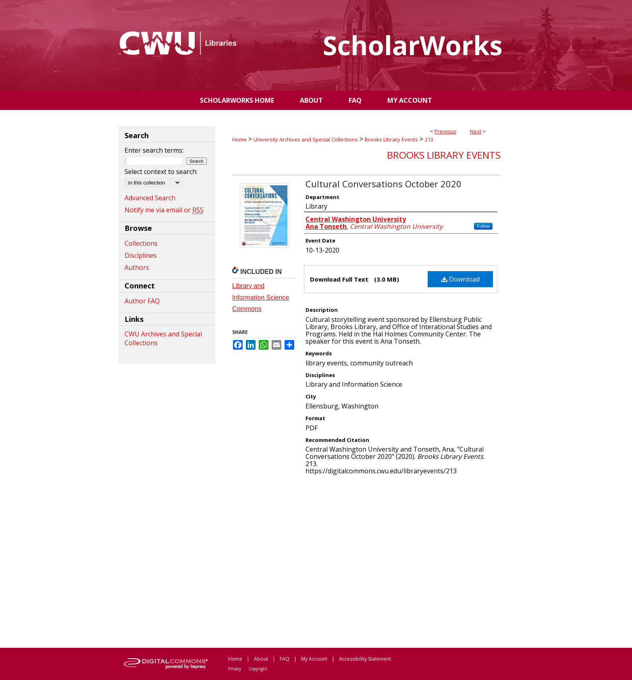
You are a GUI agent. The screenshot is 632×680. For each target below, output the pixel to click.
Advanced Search (150, 197)
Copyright (258, 669)
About (261, 658)
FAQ (284, 658)
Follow (483, 226)
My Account (314, 658)
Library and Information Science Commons (260, 297)
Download (460, 279)
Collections (141, 243)
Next (475, 131)
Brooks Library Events (391, 139)
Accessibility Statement (365, 658)
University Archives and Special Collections (306, 139)
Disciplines (141, 255)
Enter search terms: (154, 150)
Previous (445, 131)
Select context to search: (161, 171)
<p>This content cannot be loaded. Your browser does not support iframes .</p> (366, 560)
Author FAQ (142, 300)
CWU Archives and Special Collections (163, 338)
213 (429, 139)
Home (239, 139)
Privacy (234, 669)
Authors (137, 267)
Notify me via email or (164, 209)
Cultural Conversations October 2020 (384, 184)
